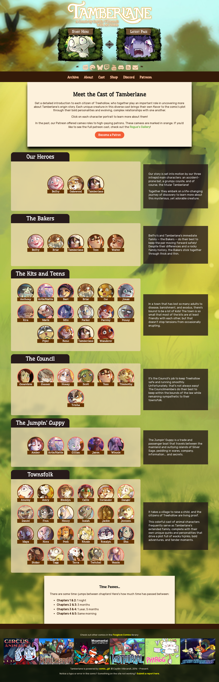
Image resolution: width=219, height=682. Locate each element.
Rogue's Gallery (140, 129)
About (88, 80)
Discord (128, 80)
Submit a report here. (148, 676)
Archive (73, 80)
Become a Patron (109, 137)
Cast (101, 80)
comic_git (104, 671)
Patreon (146, 80)
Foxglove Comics (122, 637)
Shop (114, 80)
